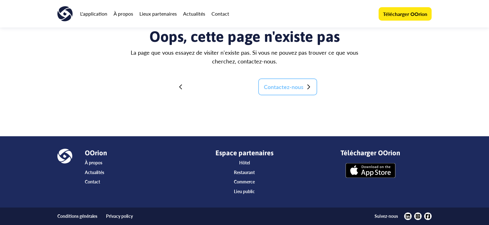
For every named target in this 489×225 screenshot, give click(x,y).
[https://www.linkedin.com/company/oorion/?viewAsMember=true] (408, 216)
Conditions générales (77, 216)
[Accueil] (65, 13)
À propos (123, 14)
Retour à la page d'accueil (213, 86)
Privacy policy (119, 216)
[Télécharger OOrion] (370, 171)
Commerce (244, 181)
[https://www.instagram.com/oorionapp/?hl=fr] (418, 216)
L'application (93, 14)
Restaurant (244, 172)
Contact (220, 14)
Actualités (194, 14)
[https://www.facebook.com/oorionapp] (428, 216)
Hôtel (244, 162)
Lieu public (244, 191)
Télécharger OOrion (405, 14)
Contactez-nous (288, 86)
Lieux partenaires (158, 14)
